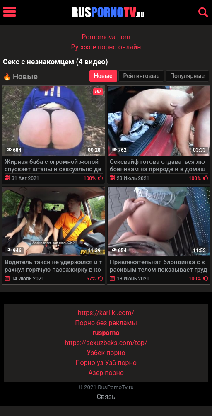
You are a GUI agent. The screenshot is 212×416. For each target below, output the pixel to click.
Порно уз (89, 363)
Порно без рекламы (106, 323)
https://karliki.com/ (106, 313)
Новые (103, 76)
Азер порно (106, 373)
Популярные (187, 76)
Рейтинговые (141, 76)
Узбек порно (106, 353)
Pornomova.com (106, 37)
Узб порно (121, 363)
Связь (105, 397)
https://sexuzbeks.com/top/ (106, 343)
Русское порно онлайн (106, 47)
